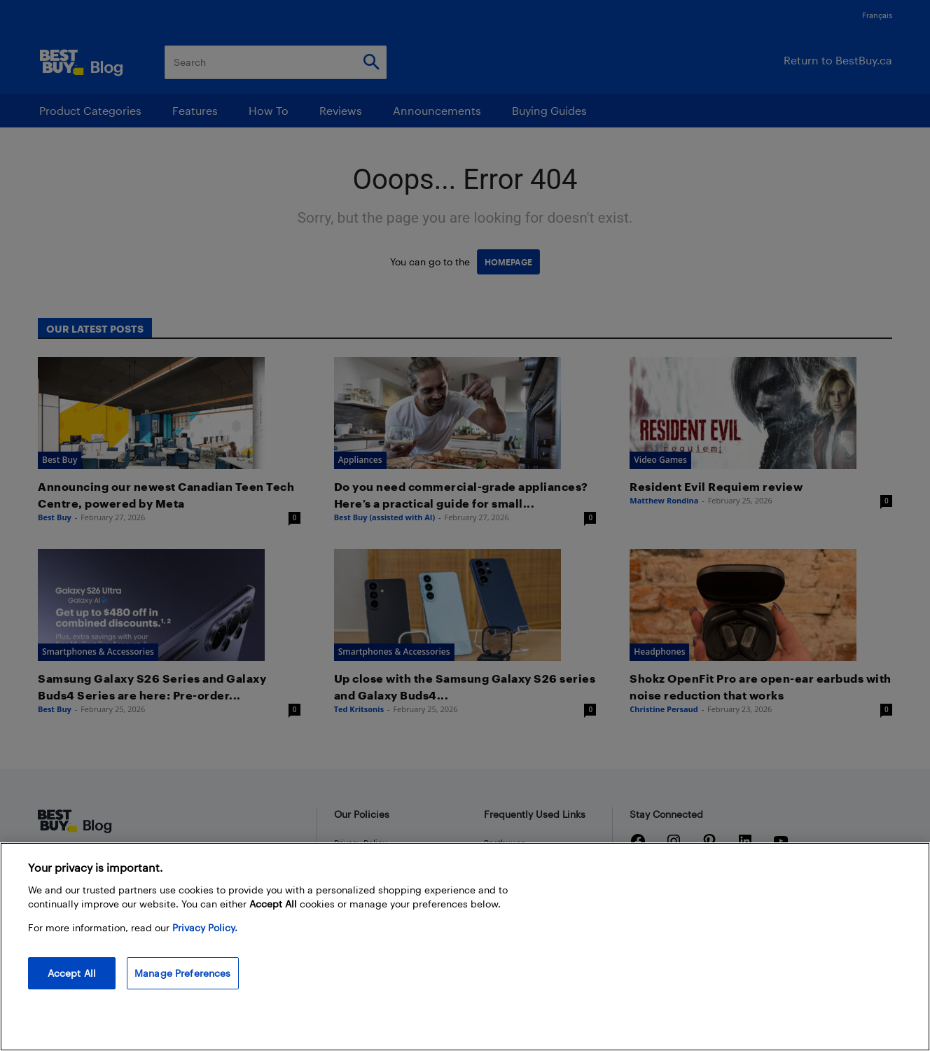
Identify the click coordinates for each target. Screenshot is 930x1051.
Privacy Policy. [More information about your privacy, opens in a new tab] (204, 927)
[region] (465, 946)
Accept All (72, 973)
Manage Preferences (182, 973)
